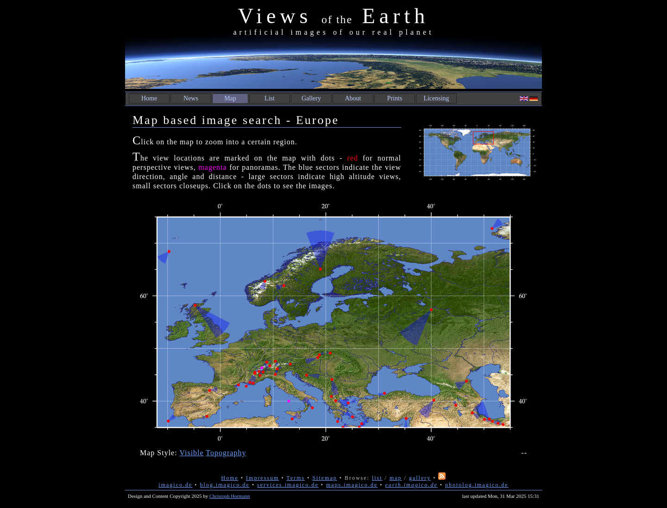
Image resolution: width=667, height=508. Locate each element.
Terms (295, 478)
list (377, 478)
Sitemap (324, 478)
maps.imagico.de (352, 485)
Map (230, 98)
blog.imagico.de (225, 485)
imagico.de (175, 485)
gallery (420, 478)
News (190, 98)
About (353, 98)
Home (149, 98)
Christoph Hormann (229, 496)
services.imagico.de (288, 485)
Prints (395, 98)
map (396, 478)
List (269, 98)
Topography (226, 453)
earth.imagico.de (411, 485)
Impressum (262, 478)
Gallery (311, 98)
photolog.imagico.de (477, 485)
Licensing (436, 98)
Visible (191, 453)
